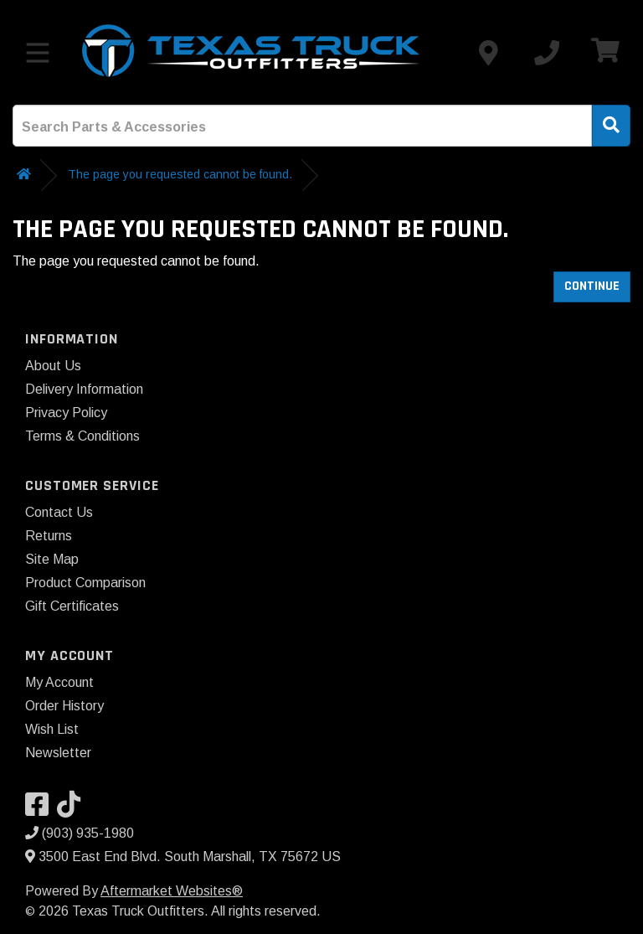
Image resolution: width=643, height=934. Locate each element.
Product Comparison (85, 582)
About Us (53, 366)
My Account (59, 682)
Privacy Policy (66, 412)
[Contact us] (488, 53)
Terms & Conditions (82, 436)
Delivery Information (84, 389)
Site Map (52, 559)
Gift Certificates (72, 606)
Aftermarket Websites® (171, 891)
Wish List (52, 729)
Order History (64, 706)
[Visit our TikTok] (73, 809)
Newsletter (58, 753)
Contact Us (59, 512)
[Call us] (547, 53)
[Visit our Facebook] (41, 809)
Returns (48, 536)
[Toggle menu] (38, 53)
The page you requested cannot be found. (180, 174)
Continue (592, 286)
